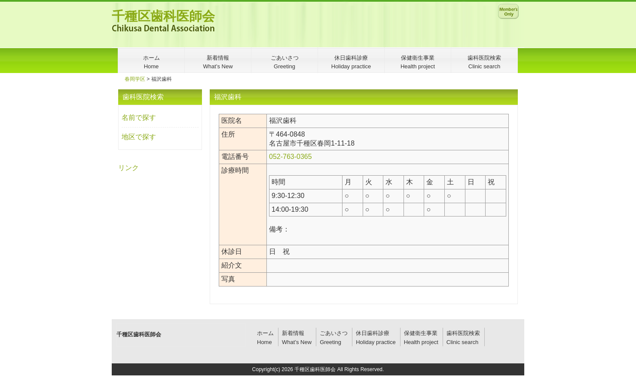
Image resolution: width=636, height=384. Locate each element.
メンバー (508, 11)
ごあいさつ (334, 333)
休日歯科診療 (372, 333)
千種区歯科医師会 (163, 16)
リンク (128, 167)
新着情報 (293, 333)
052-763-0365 (290, 156)
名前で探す (139, 117)
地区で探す (139, 136)
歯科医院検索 (463, 333)
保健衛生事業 (420, 333)
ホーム (265, 333)
